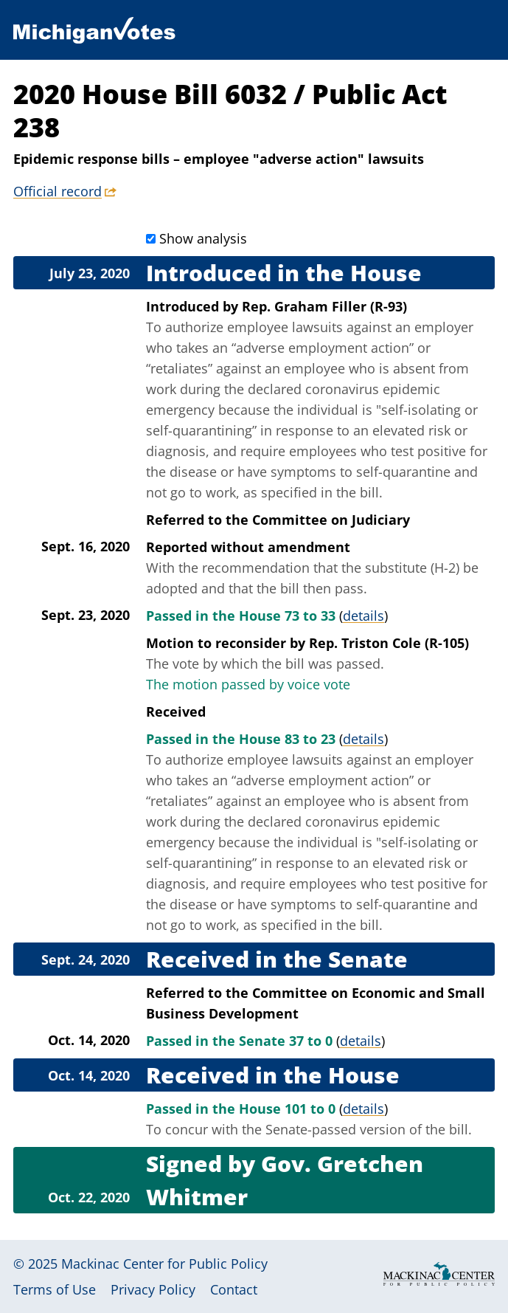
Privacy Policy (153, 1289)
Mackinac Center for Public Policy (164, 1263)
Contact (233, 1289)
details (363, 615)
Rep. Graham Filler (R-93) (324, 306)
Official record (57, 191)
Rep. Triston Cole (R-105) (389, 643)
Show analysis (203, 238)
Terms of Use (54, 1289)
